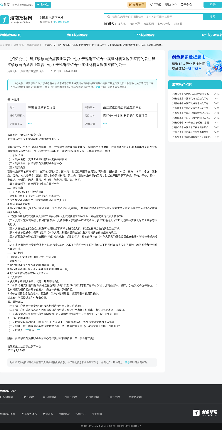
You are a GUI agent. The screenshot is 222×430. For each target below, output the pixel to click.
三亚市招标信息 (144, 35)
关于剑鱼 (186, 4)
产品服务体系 (29, 413)
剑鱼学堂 (64, 413)
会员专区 (136, 4)
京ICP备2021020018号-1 (129, 426)
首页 (7, 4)
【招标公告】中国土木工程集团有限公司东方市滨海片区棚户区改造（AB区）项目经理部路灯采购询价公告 (191, 127)
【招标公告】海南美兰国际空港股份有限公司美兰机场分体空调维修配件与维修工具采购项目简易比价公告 (191, 132)
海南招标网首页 (10, 35)
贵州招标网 (92, 396)
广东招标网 (6, 396)
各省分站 (43, 4)
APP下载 (155, 4)
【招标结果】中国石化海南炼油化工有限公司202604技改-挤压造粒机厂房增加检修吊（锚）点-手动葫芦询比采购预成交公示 (191, 98)
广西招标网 (27, 396)
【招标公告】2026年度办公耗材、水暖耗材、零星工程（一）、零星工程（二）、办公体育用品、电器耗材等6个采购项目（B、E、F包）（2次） (191, 122)
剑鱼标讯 (19, 44)
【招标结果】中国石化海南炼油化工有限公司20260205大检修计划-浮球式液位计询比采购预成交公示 (191, 103)
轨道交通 (135, 23)
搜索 (212, 16)
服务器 (178, 23)
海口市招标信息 (77, 35)
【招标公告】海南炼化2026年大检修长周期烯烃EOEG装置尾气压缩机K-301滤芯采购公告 (191, 93)
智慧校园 (149, 23)
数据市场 (48, 413)
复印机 (122, 23)
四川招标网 (70, 396)
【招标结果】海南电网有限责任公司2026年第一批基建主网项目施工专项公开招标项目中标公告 (191, 137)
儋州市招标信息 (211, 35)
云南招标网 (113, 396)
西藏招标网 (135, 396)
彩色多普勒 (164, 23)
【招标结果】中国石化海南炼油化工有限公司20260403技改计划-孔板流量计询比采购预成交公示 (191, 108)
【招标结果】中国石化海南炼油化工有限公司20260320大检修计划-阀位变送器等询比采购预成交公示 (191, 118)
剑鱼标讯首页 (8, 413)
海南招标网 (33, 44)
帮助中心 (171, 4)
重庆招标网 (49, 396)
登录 (213, 4)
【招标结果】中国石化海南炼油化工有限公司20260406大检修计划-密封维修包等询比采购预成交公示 (191, 113)
